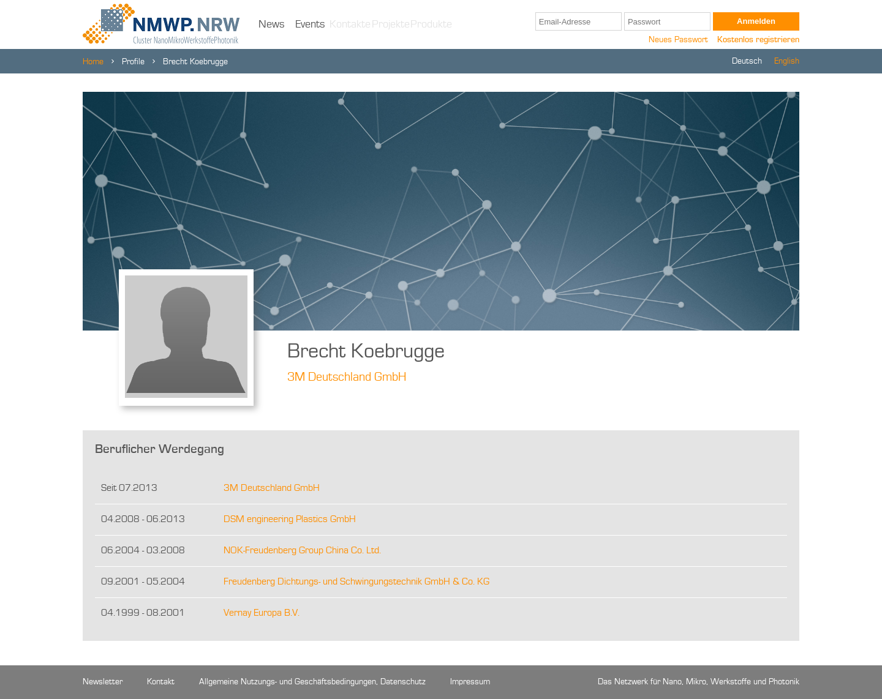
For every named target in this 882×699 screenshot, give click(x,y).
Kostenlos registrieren (758, 40)
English (786, 61)
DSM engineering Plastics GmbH (290, 520)
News (271, 24)
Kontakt (161, 682)
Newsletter (103, 682)
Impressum (470, 682)
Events (310, 24)
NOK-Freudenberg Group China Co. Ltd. (302, 551)
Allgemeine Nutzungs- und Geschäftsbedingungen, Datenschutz (312, 682)
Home (93, 62)
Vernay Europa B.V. (262, 613)
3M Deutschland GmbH (346, 378)
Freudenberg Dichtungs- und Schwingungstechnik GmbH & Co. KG (356, 582)
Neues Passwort (678, 40)
